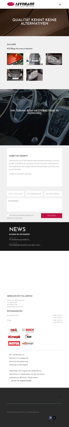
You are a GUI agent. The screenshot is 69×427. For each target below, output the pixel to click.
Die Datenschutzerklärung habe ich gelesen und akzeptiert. (20, 216)
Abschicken (51, 216)
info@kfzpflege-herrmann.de (15, 307)
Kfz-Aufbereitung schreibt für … (20, 240)
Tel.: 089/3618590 (12, 302)
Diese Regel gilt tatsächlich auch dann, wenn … (25, 245)
